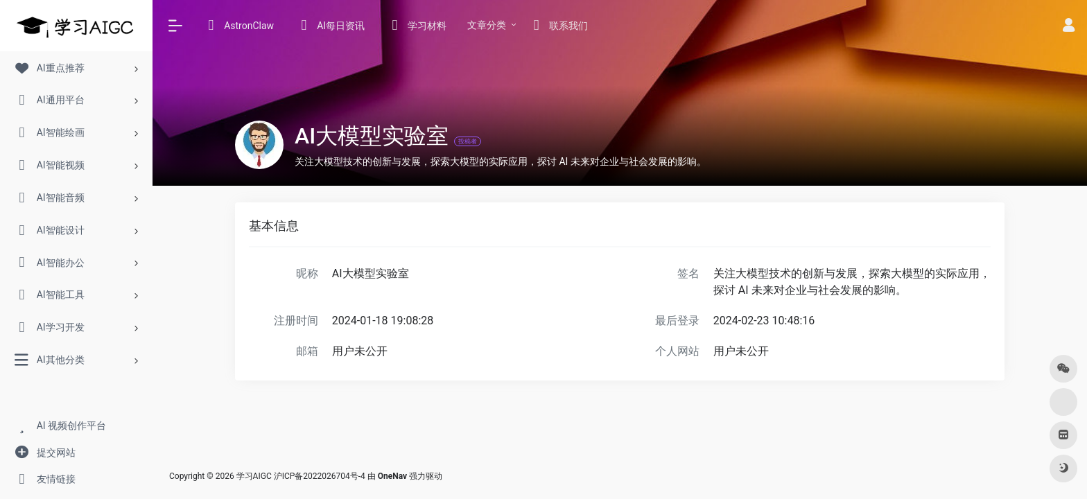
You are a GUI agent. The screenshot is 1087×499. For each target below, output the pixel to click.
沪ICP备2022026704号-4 (319, 476)
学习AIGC (254, 476)
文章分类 (486, 24)
